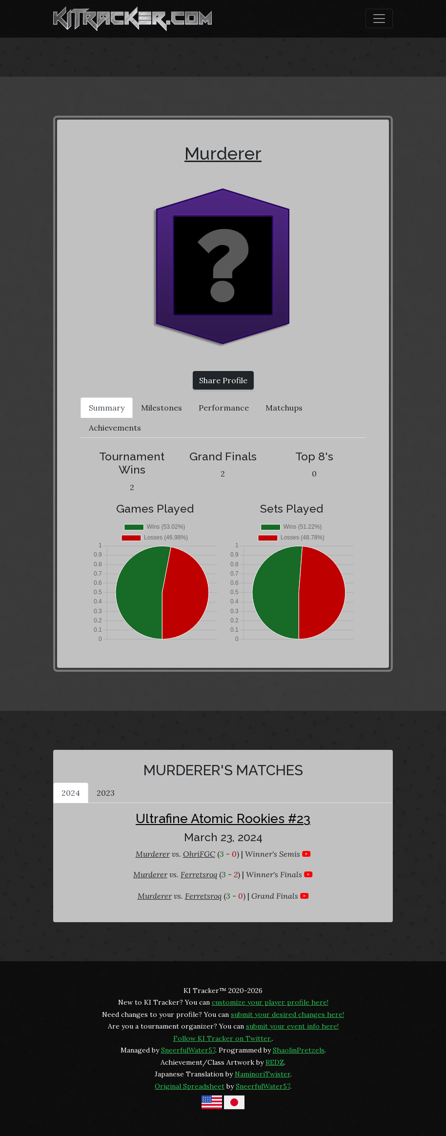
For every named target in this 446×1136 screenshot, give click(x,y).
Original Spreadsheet (189, 1086)
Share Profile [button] (223, 380)
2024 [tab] (70, 793)
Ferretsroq (199, 874)
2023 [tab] (106, 793)
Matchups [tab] (284, 408)
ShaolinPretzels (298, 1050)
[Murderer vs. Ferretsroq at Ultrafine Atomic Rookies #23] (308, 874)
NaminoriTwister (262, 1074)
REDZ (274, 1062)
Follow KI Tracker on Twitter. (222, 1038)
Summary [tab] (106, 408)
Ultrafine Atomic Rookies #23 (223, 818)
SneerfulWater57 (188, 1050)
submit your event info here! (292, 1026)
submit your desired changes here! (287, 1014)
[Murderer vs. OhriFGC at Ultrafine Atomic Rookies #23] (306, 854)
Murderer (223, 153)
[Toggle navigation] (379, 18)
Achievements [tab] (115, 428)
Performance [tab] (224, 408)
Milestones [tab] (161, 408)
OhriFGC (199, 854)
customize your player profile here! (270, 1002)
